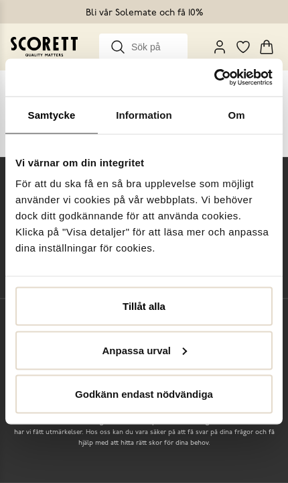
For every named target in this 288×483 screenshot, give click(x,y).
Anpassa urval (144, 350)
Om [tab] (236, 114)
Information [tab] (144, 114)
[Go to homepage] (44, 46)
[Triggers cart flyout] (266, 47)
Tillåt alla (144, 306)
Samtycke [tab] (52, 114)
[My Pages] (219, 47)
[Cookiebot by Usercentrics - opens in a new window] (214, 78)
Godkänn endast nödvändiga (144, 394)
